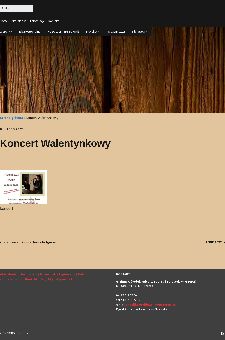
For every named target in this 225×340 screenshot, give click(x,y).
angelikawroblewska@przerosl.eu (151, 305)
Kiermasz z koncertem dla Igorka (30, 242)
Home (4, 21)
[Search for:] (16, 8)
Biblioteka (138, 31)
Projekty (91, 31)
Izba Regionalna (30, 31)
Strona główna (11, 118)
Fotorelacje (37, 21)
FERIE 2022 (214, 242)
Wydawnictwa (115, 31)
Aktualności (19, 21)
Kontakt (53, 21)
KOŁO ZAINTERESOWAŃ (63, 31)
